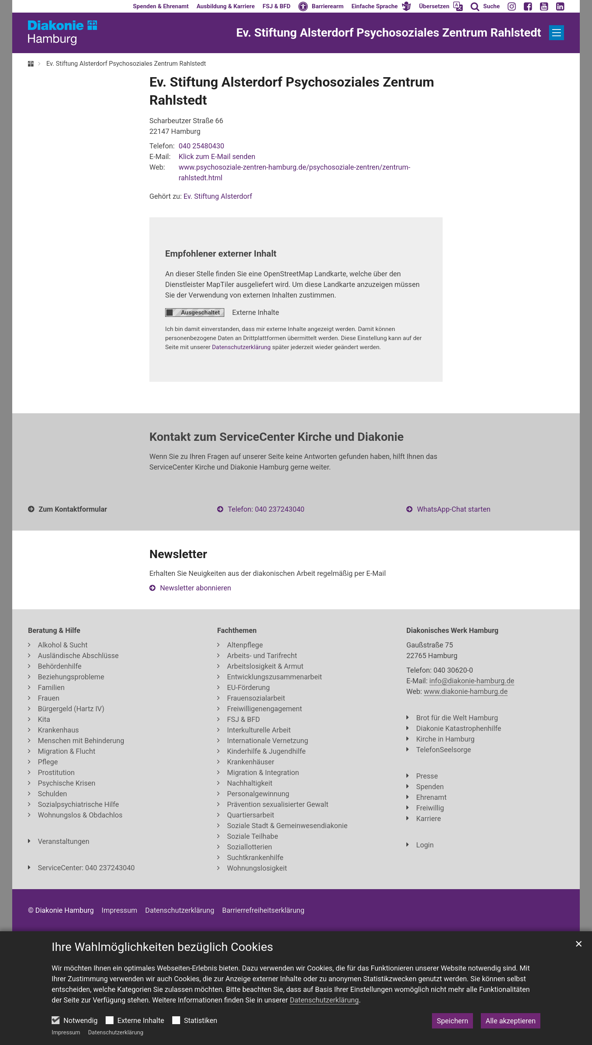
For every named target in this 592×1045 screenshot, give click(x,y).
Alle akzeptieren (511, 1021)
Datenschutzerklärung (115, 1032)
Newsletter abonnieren (195, 588)
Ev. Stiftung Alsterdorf (218, 196)
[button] (381, 6)
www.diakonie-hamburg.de (466, 691)
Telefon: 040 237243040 (266, 509)
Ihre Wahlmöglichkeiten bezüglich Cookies (162, 947)
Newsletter (178, 554)
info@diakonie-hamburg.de (471, 681)
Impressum (66, 1032)
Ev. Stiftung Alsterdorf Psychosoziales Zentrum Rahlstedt (126, 63)
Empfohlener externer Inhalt (220, 253)
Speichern (452, 1021)
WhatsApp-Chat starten (453, 509)
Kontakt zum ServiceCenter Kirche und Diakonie (276, 437)
